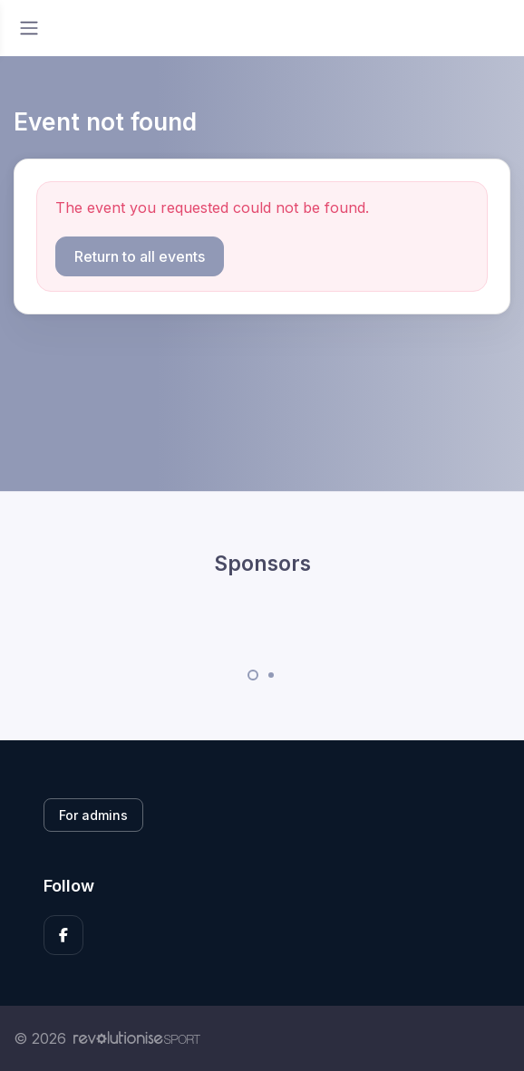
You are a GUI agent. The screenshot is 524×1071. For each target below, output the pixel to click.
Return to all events (139, 256)
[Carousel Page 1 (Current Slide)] (252, 675)
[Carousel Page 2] (271, 675)
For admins (93, 815)
